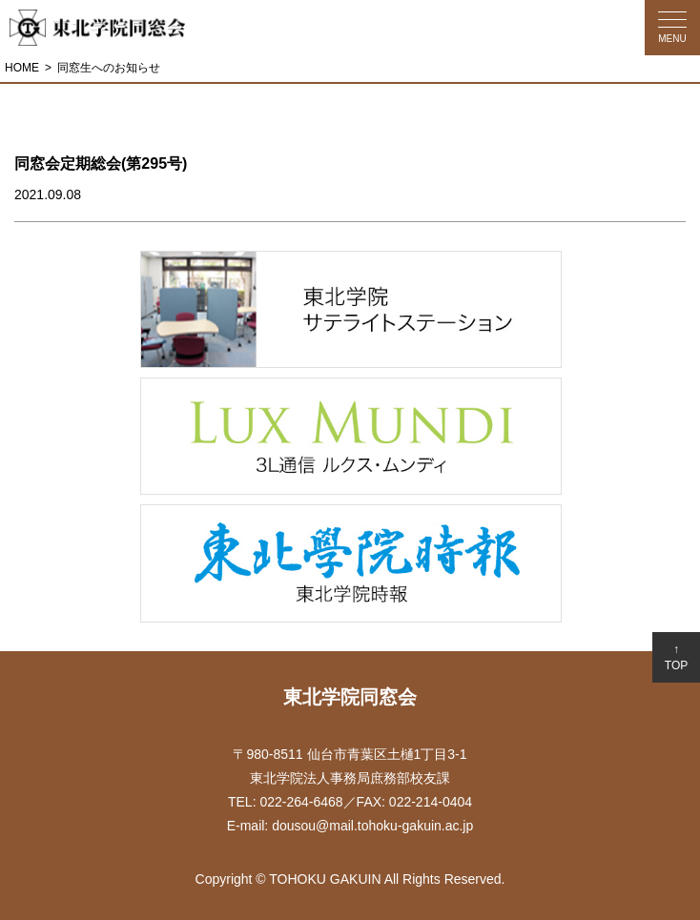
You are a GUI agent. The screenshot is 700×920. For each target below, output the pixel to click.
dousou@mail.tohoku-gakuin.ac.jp (372, 825)
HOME (22, 67)
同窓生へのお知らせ (108, 67)
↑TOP (676, 657)
